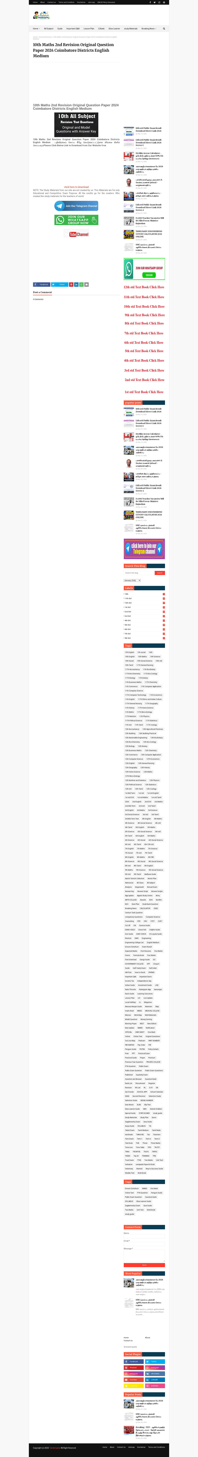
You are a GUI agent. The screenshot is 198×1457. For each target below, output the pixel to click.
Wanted (139, 1169)
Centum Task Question (134, 913)
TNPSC (154, 1152)
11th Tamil (139, 725)
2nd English (136, 802)
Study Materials (131, 1117)
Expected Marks (131, 951)
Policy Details (153, 1049)
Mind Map (138, 1015)
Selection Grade (155, 1096)
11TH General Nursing (145, 665)
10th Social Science (144, 661)
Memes (128, 1015)
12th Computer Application (151, 755)
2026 (127, 802)
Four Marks (151, 955)
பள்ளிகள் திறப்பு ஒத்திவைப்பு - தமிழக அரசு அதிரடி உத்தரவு (148, 194)
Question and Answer (133, 1079)
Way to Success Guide (154, 1169)
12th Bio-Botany (157, 738)
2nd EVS (148, 802)
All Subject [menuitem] (48, 29)
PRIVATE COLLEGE (153, 1062)
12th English (130, 763)
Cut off (127, 925)
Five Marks (158, 951)
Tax (148, 1135)
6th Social (141, 840)
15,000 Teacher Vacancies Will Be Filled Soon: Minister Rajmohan (150, 221)
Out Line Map (130, 1041)
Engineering (146, 938)
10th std (159, 661)
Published (129, 1075)
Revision (128, 1088)
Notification (150, 1028)
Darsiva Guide (144, 925)
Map (157, 1007)
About (42, 2)
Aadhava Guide (150, 874)
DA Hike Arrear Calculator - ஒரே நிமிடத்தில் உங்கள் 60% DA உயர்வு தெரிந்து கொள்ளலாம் (149, 156)
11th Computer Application (151, 686)
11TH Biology (130, 678)
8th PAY (151, 857)
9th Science (140, 870)
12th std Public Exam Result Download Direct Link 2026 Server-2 (149, 207)
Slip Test (147, 1105)
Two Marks (149, 1160)
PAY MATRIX (129, 1045)
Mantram (148, 1007)
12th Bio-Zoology (149, 742)
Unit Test (159, 1160)
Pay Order (141, 1045)
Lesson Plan (129, 998)
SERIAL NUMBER (147, 1100)
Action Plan (152, 879)
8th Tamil (137, 866)
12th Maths (148, 772)
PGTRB (142, 1049)
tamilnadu (129, 1135)
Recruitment (140, 1083)
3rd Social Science (132, 815)
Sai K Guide (129, 1092)
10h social (141, 652)
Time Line (129, 1147)
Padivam (141, 1041)
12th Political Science (133, 785)
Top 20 (136, 1156)
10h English (129, 652)
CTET (153, 921)
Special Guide (130, 1113)
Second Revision (45, 37)
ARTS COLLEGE (131, 900)
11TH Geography (151, 704)
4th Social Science (145, 823)
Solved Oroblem (156, 1109)
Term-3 (157, 1139)
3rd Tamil (155, 815)
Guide (127, 968)
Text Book (129, 1143)
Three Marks (155, 1143)
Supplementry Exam (132, 1122)
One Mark (151, 1032)
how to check (140, 972)
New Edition (151, 1024)
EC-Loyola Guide (155, 934)
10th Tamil (129, 665)
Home (35, 2)
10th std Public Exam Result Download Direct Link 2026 (149, 129)
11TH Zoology (151, 725)
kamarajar (158, 989)
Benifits (159, 900)
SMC (145, 1109)
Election (128, 938)
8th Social (141, 861)
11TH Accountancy (132, 669)
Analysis (128, 887)
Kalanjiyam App (145, 989)
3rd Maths (141, 810)
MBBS (139, 1011)
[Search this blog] (139, 573)
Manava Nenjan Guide (133, 1007)
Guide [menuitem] (59, 29)
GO (154, 960)
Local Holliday (130, 1002)
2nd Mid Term (130, 806)
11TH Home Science (145, 708)
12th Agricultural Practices (153, 729)
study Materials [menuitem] (131, 29)
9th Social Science (156, 870)
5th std (145, 625)
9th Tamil (137, 874)
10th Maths (142, 657)
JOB (156, 985)
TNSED (127, 1156)
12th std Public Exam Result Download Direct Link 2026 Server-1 (149, 142)
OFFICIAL (128, 1032)
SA (157, 1088)
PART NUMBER (154, 1041)
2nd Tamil (152, 806)
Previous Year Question (134, 1062)
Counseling (129, 921)
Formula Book (138, 955)
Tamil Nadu (156, 1130)
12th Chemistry (151, 750)
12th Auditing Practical (147, 733)
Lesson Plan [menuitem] (89, 29)
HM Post (128, 972)
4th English (146, 819)
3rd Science (152, 810)
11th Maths (129, 712)
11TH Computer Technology (135, 695)
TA (150, 1126)
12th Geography (131, 768)
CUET (160, 921)
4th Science (129, 823)
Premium (151, 1058)
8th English (129, 857)
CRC (145, 921)
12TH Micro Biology (132, 776)
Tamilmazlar (54, 1448)
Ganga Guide (145, 960)
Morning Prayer (131, 1024)
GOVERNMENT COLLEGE (134, 964)
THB (137, 1143)
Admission (129, 883)
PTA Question (130, 1066)
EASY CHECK (141, 934)
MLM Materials (150, 1015)
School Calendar (156, 1092)
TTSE (139, 1160)
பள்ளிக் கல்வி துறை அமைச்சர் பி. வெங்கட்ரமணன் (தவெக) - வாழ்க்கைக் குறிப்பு (149, 182)
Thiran (145, 1143)
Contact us (51, 2)
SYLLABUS (141, 1126)
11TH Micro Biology (144, 712)
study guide (157, 1113)
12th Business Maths (133, 750)
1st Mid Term (130, 793)
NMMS (140, 1028)
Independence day (144, 981)
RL (145, 1088)
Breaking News (131, 908)
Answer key (129, 891)
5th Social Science (145, 832)
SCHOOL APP (142, 1092)
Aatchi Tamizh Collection (134, 879)
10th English (130, 657)
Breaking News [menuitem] (148, 29)
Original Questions (153, 1036)
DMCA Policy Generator (106, 2)
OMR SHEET (139, 1032)
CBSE (156, 908)
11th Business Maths (133, 682)
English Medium (153, 943)
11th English (130, 699)
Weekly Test (129, 1173)
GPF (148, 964)
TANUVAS (140, 1135)
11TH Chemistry (151, 682)
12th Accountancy (132, 729)
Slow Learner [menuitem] (114, 29)
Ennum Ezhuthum (132, 947)
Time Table (140, 1147)
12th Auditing (130, 733)
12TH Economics (153, 759)
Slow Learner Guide (132, 1109)
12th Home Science (132, 772)
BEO (126, 904)
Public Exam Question (133, 1071)
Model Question (131, 1019)
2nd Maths (159, 802)
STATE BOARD (144, 1113)
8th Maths (141, 857)
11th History (129, 708)
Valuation (128, 1164)
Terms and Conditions (156, 1447)
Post (127, 1053)
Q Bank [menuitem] (101, 29)
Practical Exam (144, 1053)
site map (91, 2)
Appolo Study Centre (144, 896)
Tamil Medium (143, 1130)
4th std (145, 620)
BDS (150, 900)
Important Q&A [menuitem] (73, 29)
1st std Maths (142, 797)
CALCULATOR (145, 908)
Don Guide (129, 934)
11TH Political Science (133, 721)
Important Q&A (130, 977)
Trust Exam (129, 1160)
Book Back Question (150, 904)
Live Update (148, 998)
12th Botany (142, 746)
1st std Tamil (156, 797)
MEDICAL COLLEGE (152, 1011)
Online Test (138, 1036)
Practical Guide (131, 1058)
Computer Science (153, 917)
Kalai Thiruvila (130, 989)
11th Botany (143, 678)
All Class (140, 883)
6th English (140, 836)
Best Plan (135, 904)
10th (145, 594)
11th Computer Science (134, 691)
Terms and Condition (66, 2)
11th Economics (156, 695)
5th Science (129, 832)
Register (151, 1083)
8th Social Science (156, 861)
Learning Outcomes (145, 994)
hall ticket (153, 968)
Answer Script (142, 891)
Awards (143, 900)
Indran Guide (130, 985)
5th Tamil (128, 836)
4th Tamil (128, 827)
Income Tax (129, 981)
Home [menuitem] (35, 29)
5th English (140, 827)
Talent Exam (129, 1130)
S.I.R (150, 1088)
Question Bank (150, 1079)
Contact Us (128, 1341)
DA (135, 925)
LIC (139, 998)
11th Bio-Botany (149, 669)
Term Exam (129, 1139)
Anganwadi (139, 887)
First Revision (146, 951)
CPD (138, 921)
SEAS (127, 1096)
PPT (133, 1053)
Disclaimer (81, 2)
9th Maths (129, 870)
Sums (154, 1117)
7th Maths (141, 849)
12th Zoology (151, 789)
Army (158, 896)
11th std (145, 598)
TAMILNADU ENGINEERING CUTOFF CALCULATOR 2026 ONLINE (149, 234)
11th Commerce (131, 686)
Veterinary (129, 1169)
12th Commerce (131, 755)
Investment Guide (145, 985)
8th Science (129, 861)
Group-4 (156, 964)
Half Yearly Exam (139, 968)
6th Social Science (156, 840)
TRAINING (145, 1156)
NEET (142, 1024)
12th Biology (130, 746)
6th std (145, 629)
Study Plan (144, 1117)
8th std (127, 866)
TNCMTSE (136, 1152)
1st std (145, 607)
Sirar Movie (129, 1105)
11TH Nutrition (130, 716)
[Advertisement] (76, 84)
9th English (148, 866)
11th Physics (144, 716)
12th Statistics (150, 785)
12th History (145, 768)
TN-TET (157, 1147)
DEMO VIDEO (130, 930)
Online (127, 1036)
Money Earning (146, 1019)
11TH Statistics (151, 721)
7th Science (152, 849)
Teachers (156, 1135)
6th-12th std (149, 844)
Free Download (130, 960)
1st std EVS (129, 797)
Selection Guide (131, 1100)
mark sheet (129, 1011)
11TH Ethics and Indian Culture (150, 699)
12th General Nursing (146, 763)
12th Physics (154, 780)
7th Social (129, 853)
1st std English (153, 793)
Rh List (137, 1088)
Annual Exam (152, 887)
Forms (127, 955)
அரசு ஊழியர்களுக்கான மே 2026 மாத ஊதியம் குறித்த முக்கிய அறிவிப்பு (149, 169)
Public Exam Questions (154, 1071)
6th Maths (151, 836)
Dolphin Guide (154, 930)
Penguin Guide (130, 1049)
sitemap (131, 1447)
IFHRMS (151, 972)
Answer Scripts (157, 891)
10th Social (129, 661)
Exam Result (147, 947)
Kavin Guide (129, 994)
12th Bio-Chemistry (132, 742)
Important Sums (146, 977)
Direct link (142, 930)
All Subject (151, 883)
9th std (145, 638)
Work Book (142, 1173)
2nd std (145, 612)
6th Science (129, 840)
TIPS (149, 1147)
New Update (129, 1028)
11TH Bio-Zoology (150, 674)
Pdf (149, 1045)
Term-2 (148, 1139)
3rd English (129, 810)
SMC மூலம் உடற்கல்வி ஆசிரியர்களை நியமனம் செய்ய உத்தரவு (148, 247)
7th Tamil (148, 853)
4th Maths (158, 819)
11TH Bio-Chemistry (132, 674)
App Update (129, 896)
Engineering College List (134, 943)
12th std (145, 603)
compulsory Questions (133, 917)
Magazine (148, 1002)
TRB (154, 1156)
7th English (129, 849)
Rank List (128, 1083)
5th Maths (151, 827)
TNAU (127, 1152)
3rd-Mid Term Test (132, 819)
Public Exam (143, 1066)
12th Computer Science (134, 759)
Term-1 (139, 1139)
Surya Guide (129, 1126)
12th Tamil (139, 789)
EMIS (136, 938)
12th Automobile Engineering (136, 738)
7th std (145, 634)
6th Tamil (137, 844)
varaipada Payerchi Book (145, 1164)
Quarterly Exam (142, 1075)
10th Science (155, 657)
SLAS (139, 1105)
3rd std (145, 616)
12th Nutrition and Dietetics (135, 780)
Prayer (142, 1058)
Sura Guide (148, 1122)
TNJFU (146, 1152)
